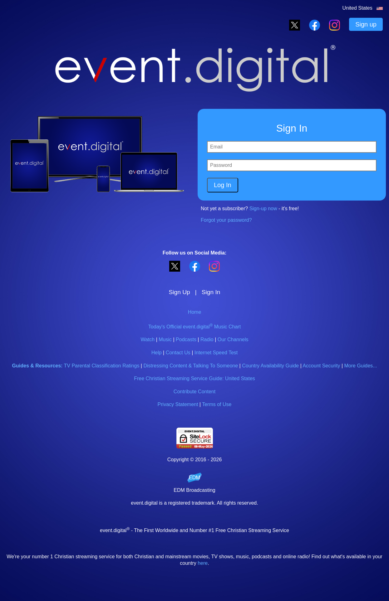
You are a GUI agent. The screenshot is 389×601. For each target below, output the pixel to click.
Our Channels (233, 339)
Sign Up (179, 292)
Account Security (321, 365)
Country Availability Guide (270, 365)
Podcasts (186, 339)
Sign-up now (263, 208)
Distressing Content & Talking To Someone (190, 365)
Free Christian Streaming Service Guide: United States (194, 378)
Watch (147, 339)
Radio (207, 339)
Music (165, 339)
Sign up (366, 24)
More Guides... (360, 365)
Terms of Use (216, 404)
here (203, 563)
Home (194, 312)
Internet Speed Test (216, 352)
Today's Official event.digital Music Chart (194, 326)
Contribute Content (194, 391)
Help (156, 352)
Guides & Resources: (37, 365)
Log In (222, 185)
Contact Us (178, 352)
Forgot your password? (226, 220)
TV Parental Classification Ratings (102, 365)
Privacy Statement (178, 404)
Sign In (211, 292)
